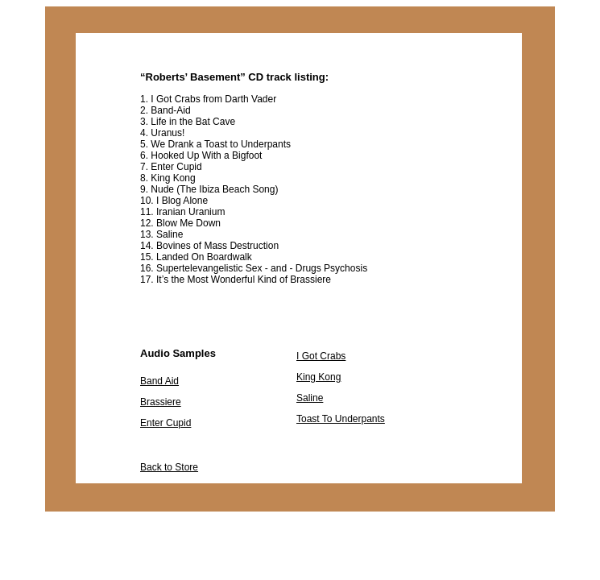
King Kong (318, 377)
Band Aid (159, 381)
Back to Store (169, 467)
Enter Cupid (165, 423)
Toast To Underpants (340, 419)
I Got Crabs (321, 356)
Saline (309, 398)
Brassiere (160, 402)
